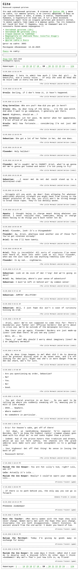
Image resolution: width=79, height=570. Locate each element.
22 (56, 66)
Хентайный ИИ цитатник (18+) (21, 32)
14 (24, 66)
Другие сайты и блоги (17, 40)
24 (63, 66)
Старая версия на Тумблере (20, 34)
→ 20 (48, 66)
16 (31, 66)
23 (60, 66)
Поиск (6, 51)
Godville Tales (13, 38)
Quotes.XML (59, 12)
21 (53, 66)
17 (34, 66)
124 (72, 66)
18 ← (39, 66)
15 (27, 66)
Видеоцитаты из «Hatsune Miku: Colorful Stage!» (32, 36)
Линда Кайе (7, 59)
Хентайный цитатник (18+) (19, 30)
